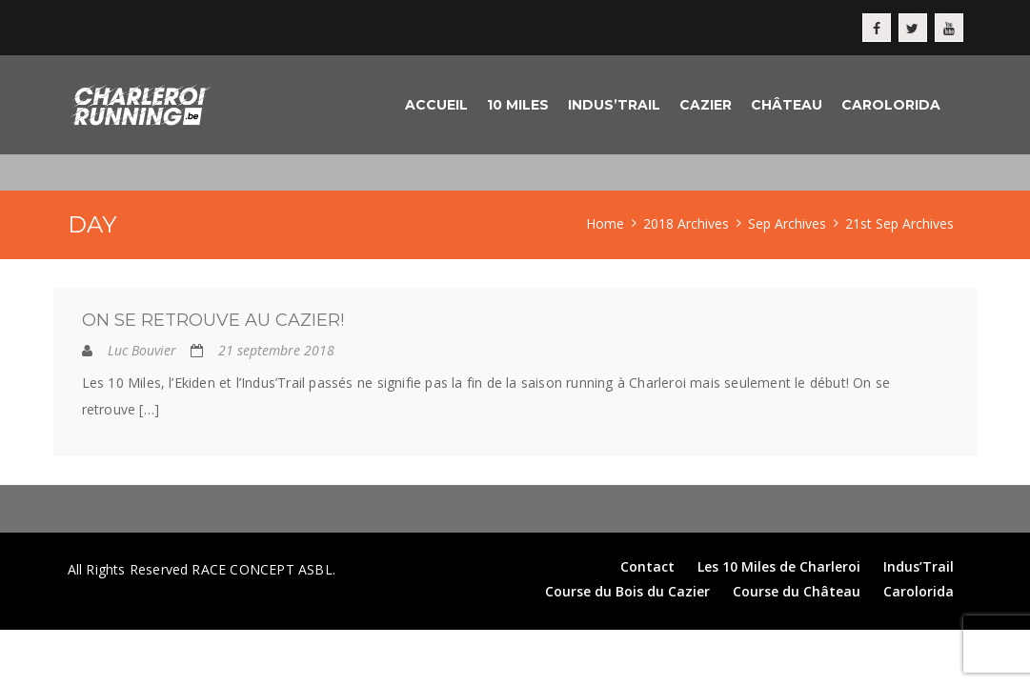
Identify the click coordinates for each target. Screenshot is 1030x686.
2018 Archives (686, 223)
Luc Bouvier (142, 350)
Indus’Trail (614, 104)
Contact (647, 566)
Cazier (705, 104)
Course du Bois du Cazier (627, 591)
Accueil (436, 104)
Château (786, 104)
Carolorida (890, 104)
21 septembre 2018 (276, 350)
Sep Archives (787, 223)
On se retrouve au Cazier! (213, 320)
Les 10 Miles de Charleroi (778, 566)
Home (605, 223)
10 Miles (518, 104)
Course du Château (796, 591)
